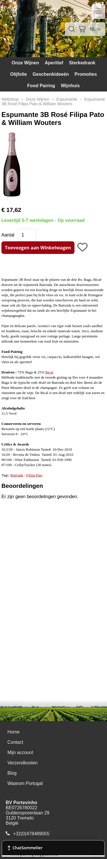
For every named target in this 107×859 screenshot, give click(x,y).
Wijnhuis (70, 85)
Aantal (7, 234)
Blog (12, 773)
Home (13, 731)
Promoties (85, 74)
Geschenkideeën (51, 74)
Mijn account (20, 752)
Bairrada (16, 475)
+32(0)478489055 (31, 833)
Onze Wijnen (25, 62)
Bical (49, 372)
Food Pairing (41, 85)
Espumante (66, 99)
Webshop (10, 99)
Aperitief (54, 62)
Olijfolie (18, 74)
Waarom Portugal (25, 783)
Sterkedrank (82, 62)
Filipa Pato (34, 475)
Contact (15, 742)
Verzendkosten (22, 762)
